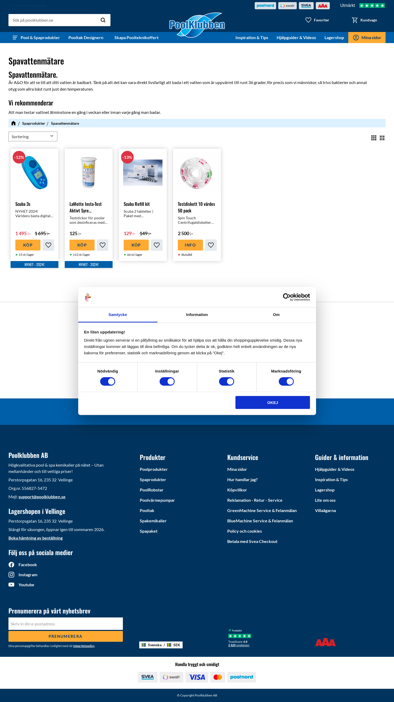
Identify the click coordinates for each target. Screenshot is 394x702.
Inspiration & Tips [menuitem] (251, 37)
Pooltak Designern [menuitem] (87, 37)
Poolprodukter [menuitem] (154, 469)
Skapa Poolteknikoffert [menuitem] (136, 37)
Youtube (26, 584)
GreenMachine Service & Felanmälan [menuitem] (262, 510)
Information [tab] (197, 314)
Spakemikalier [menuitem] (153, 520)
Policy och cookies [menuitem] (244, 530)
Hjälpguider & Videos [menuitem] (296, 37)
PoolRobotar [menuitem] (152, 489)
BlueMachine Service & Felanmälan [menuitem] (260, 520)
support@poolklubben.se (42, 496)
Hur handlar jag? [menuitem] (242, 479)
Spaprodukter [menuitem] (153, 479)
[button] (317, 20)
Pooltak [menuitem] (147, 510)
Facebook (27, 564)
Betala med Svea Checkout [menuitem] (252, 541)
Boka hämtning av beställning (35, 537)
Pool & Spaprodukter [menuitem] (40, 37)
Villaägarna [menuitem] (325, 510)
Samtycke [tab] (117, 314)
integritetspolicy (84, 646)
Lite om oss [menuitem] (325, 500)
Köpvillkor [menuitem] (237, 489)
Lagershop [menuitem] (334, 37)
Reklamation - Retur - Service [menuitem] (254, 500)
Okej (272, 402)
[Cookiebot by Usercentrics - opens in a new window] (287, 297)
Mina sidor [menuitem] (371, 37)
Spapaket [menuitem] (148, 530)
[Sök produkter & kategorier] (59, 20)
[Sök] (103, 20)
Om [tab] (276, 314)
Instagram (27, 574)
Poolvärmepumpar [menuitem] (157, 500)
